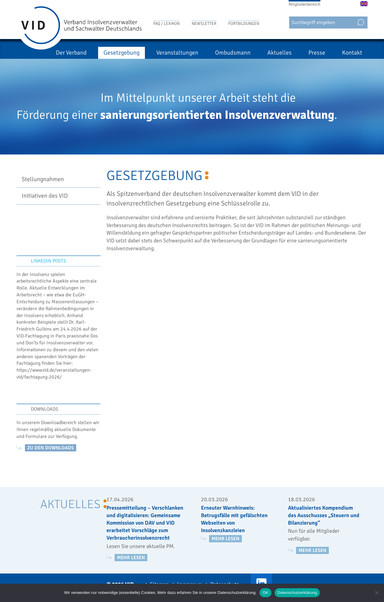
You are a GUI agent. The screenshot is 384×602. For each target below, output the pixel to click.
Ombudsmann (232, 52)
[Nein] (377, 593)
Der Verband (71, 52)
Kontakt (352, 52)
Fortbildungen (243, 23)
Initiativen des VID (45, 195)
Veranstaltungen (177, 52)
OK (265, 592)
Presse (316, 52)
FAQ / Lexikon (166, 23)
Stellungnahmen (43, 179)
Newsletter (204, 23)
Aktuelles (279, 52)
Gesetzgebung (122, 52)
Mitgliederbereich (304, 4)
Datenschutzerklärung (297, 592)
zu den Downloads (50, 448)
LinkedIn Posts (48, 261)
